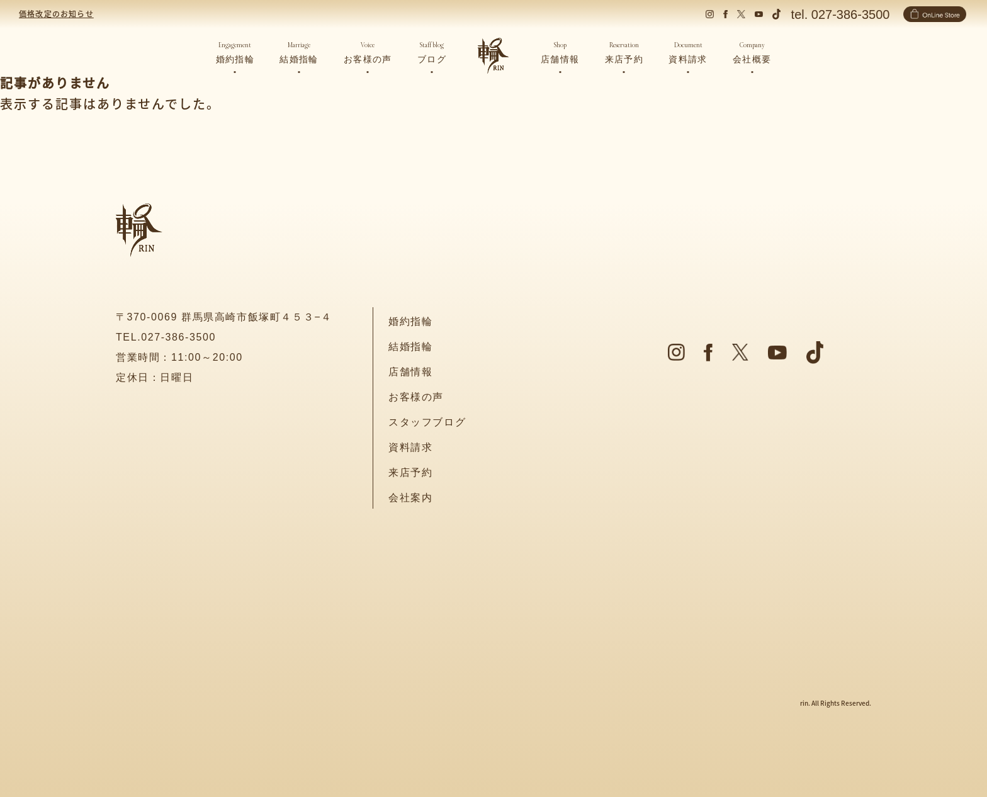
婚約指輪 (410, 321)
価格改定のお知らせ (56, 13)
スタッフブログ (427, 422)
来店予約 (410, 472)
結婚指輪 (410, 346)
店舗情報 (410, 371)
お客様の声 (416, 397)
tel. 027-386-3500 (840, 14)
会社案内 (410, 497)
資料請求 (410, 447)
